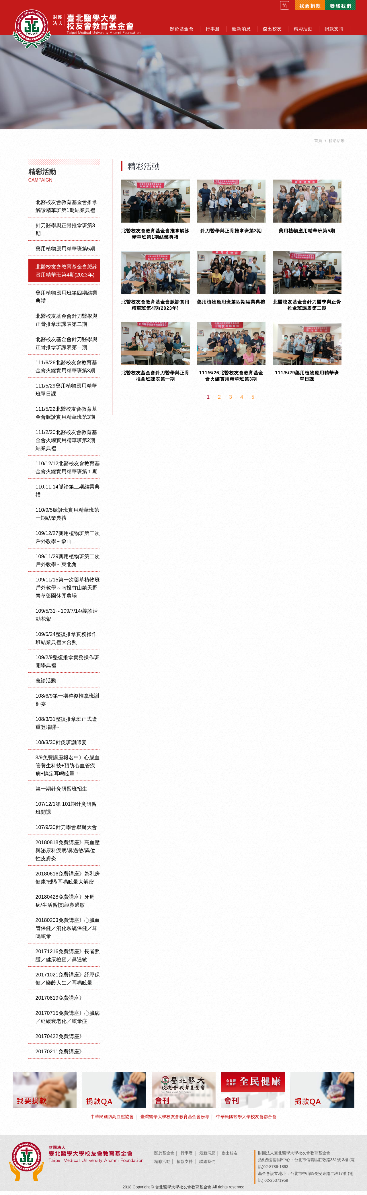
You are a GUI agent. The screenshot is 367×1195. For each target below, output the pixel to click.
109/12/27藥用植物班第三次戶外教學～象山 (68, 541)
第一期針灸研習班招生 (61, 793)
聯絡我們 (207, 1165)
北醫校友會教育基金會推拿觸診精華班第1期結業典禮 (66, 210)
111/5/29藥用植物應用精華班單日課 (66, 394)
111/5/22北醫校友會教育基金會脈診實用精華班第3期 (66, 417)
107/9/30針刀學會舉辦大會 (66, 831)
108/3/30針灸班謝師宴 (61, 747)
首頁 (318, 145)
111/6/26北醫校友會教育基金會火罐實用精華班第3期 (66, 371)
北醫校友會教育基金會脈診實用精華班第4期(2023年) (66, 275)
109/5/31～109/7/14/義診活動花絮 (67, 619)
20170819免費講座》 (60, 1002)
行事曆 (187, 1157)
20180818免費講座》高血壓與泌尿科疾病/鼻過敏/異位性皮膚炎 (68, 855)
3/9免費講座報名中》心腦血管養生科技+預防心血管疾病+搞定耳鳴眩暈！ (67, 770)
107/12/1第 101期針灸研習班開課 (66, 812)
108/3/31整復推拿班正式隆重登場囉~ (66, 727)
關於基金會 (164, 1157)
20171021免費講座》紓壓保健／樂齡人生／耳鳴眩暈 (68, 983)
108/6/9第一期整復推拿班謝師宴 (67, 704)
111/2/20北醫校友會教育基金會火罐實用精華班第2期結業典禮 (66, 445)
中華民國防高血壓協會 (108, 1121)
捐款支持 (185, 1165)
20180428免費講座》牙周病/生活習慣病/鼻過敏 (65, 905)
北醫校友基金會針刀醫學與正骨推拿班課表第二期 (66, 324)
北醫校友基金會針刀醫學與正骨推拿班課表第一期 (66, 348)
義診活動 (46, 685)
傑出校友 (230, 1157)
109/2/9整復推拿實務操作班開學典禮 (67, 666)
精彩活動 (162, 1165)
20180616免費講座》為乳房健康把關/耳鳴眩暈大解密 (68, 882)
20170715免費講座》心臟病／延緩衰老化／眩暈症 (68, 1021)
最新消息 (207, 1157)
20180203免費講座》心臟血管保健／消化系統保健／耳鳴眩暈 (68, 932)
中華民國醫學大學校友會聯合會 (250, 1121)
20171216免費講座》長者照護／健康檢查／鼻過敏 (68, 960)
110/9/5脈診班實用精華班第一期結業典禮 (67, 518)
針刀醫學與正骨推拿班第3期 (65, 234)
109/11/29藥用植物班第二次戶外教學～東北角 (68, 565)
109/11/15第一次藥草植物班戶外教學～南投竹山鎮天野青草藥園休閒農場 (68, 592)
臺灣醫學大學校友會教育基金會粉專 (174, 1121)
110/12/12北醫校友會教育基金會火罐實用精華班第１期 (68, 472)
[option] (183, 83)
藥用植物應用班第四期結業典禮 (66, 301)
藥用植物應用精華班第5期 (65, 253)
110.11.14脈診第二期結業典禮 (68, 495)
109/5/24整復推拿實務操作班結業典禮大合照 (66, 642)
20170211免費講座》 (60, 1056)
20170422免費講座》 (60, 1041)
